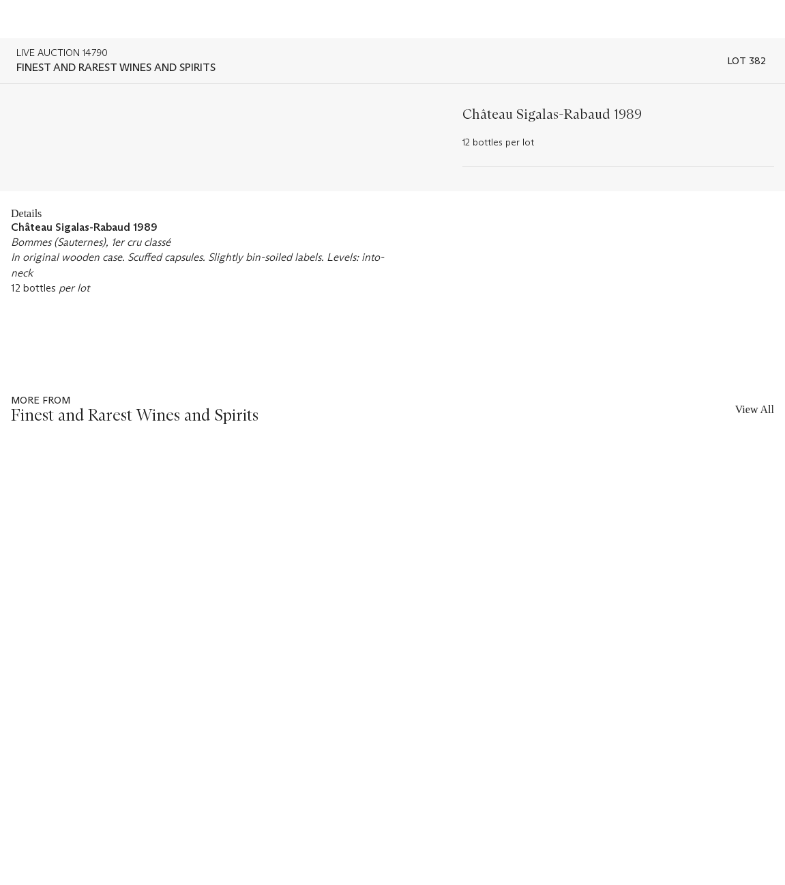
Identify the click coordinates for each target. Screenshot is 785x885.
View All (754, 409)
